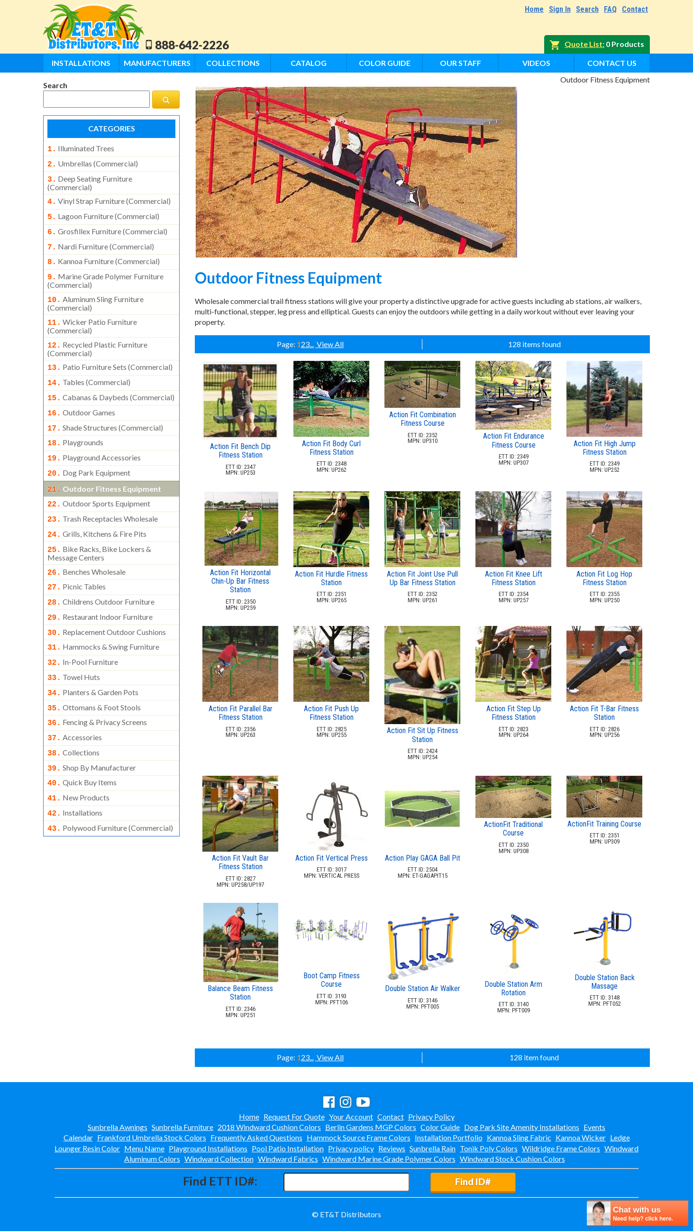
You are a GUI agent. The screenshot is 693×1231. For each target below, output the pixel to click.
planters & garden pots (92, 661)
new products (78, 759)
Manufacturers (157, 62)
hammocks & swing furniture (103, 618)
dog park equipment (88, 455)
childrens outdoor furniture (101, 576)
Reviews (391, 1148)
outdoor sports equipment (98, 483)
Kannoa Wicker (581, 1137)
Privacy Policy (431, 1116)
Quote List (583, 43)
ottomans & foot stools (94, 675)
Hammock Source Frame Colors (358, 1137)
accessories (74, 703)
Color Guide (384, 62)
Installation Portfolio (449, 1137)
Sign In (560, 9)
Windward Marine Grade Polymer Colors (389, 1158)
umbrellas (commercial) (92, 162)
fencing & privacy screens (97, 689)
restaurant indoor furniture (100, 590)
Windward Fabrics (288, 1158)
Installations (81, 62)
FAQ (610, 9)
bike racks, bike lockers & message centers (99, 529)
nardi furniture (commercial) (100, 241)
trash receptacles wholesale (102, 498)
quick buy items (82, 745)
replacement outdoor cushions (106, 604)
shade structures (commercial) (105, 412)
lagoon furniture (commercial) (103, 212)
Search (587, 9)
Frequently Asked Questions (256, 1137)
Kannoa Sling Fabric (519, 1137)
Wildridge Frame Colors (561, 1148)
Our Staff (460, 62)
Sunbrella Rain (433, 1148)
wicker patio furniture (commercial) (92, 315)
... (312, 344)
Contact (635, 9)
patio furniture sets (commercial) (110, 355)
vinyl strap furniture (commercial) (109, 198)
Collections (233, 62)
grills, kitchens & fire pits (96, 512)
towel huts (73, 647)
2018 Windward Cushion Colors (269, 1126)
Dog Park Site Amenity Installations (521, 1126)
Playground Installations (208, 1148)
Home (534, 9)
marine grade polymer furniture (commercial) (105, 272)
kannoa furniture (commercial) (103, 254)
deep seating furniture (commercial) (89, 180)
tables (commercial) (88, 370)
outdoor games (81, 398)
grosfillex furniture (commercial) (107, 226)
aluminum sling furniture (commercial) (95, 294)
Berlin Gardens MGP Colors (370, 1126)
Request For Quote (294, 1116)
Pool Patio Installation (288, 1148)
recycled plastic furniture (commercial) (97, 337)
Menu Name (144, 1148)
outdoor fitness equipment (104, 470)
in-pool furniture (82, 632)
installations (74, 774)
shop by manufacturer (91, 731)
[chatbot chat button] (637, 1213)
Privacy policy (351, 1148)
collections (73, 717)
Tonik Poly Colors (489, 1148)
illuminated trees (80, 148)
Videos (536, 62)
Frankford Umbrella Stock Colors (151, 1137)
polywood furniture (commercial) (110, 788)
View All (329, 344)
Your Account (351, 1116)
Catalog (309, 62)
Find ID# (473, 1181)
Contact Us (612, 62)
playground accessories (94, 440)
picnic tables (76, 562)
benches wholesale (86, 548)
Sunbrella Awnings (117, 1126)
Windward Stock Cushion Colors (512, 1158)
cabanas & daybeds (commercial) (110, 384)
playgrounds (75, 426)
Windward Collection (219, 1158)
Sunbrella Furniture (182, 1126)
